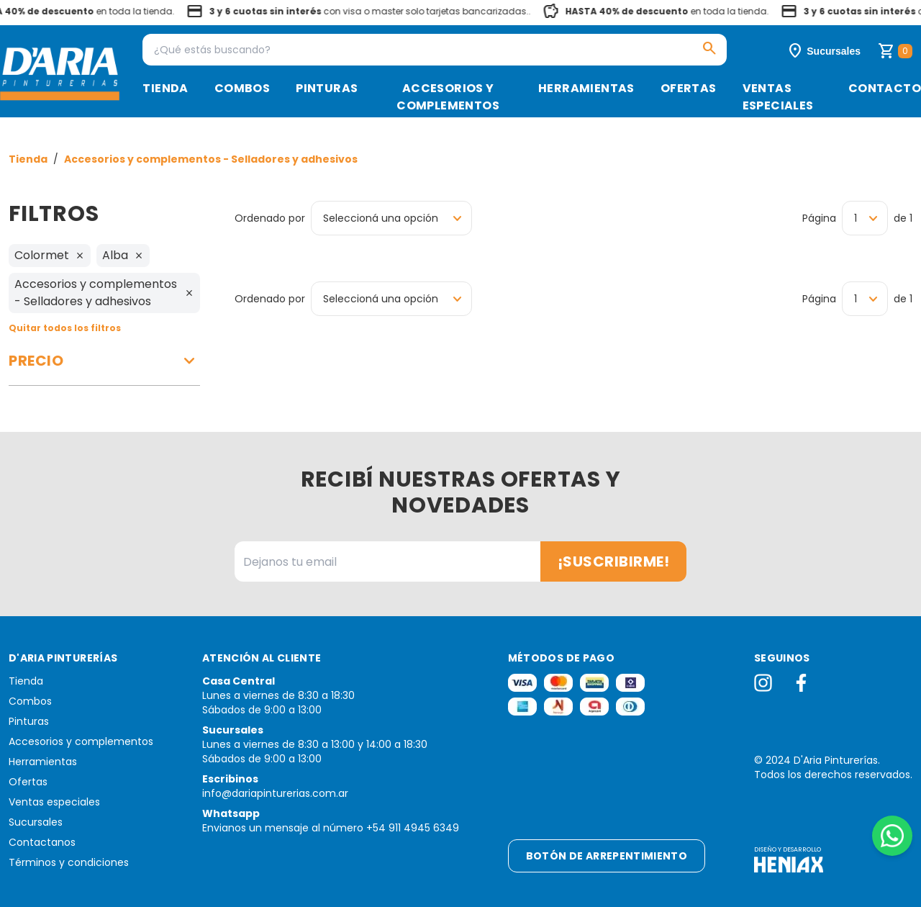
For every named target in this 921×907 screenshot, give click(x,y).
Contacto (884, 88)
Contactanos (42, 842)
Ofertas (689, 88)
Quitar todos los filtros (65, 328)
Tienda (165, 88)
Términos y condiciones (69, 862)
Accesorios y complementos (447, 97)
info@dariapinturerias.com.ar (275, 793)
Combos (242, 88)
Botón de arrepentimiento (606, 856)
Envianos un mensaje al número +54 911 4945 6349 (330, 828)
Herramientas (586, 88)
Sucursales (36, 822)
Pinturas (327, 88)
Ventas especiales (778, 97)
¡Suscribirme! (614, 561)
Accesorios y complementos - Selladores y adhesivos (211, 159)
